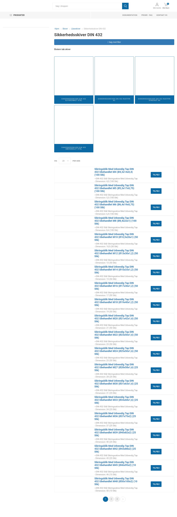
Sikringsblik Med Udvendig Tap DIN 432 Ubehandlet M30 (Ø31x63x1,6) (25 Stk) (116, 383)
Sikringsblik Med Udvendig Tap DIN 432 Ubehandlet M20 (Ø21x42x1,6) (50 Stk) (116, 318)
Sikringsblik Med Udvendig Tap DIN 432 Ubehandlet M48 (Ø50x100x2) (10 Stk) (115, 481)
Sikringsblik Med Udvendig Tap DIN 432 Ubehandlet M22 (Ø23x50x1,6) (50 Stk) (116, 334)
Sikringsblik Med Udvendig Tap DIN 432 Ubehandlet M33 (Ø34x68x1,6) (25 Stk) (116, 400)
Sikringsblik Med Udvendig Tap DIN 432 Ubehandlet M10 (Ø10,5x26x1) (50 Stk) (116, 237)
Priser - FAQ (146, 15)
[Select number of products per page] (65, 161)
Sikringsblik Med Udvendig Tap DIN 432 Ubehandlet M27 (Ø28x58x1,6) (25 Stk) (116, 367)
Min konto (157, 8)
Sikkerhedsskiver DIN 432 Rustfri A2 (114, 99)
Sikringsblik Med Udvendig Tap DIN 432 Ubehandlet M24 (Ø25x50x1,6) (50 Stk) (116, 351)
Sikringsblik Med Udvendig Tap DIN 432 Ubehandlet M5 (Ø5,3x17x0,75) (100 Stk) (114, 188)
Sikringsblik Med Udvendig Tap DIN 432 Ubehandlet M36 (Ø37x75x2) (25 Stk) (115, 416)
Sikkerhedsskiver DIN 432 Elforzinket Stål (74, 99)
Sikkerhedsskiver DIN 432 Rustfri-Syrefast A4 (154, 99)
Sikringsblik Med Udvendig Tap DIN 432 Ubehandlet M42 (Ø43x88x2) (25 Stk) (115, 448)
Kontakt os (162, 15)
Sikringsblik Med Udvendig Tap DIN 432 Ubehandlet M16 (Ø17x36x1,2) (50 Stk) (116, 286)
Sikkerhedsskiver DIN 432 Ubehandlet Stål (74, 148)
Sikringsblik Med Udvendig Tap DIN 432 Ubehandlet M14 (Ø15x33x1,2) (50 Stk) (116, 269)
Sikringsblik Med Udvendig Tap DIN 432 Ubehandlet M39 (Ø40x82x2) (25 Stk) (115, 432)
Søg (125, 6)
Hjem (57, 29)
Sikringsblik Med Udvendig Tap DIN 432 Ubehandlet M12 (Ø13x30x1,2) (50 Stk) (116, 253)
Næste (123, 499)
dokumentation (129, 15)
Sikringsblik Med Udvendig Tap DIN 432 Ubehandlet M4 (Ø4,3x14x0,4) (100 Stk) (114, 172)
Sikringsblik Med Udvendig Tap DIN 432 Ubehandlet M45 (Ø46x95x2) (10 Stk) (115, 465)
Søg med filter (114, 42)
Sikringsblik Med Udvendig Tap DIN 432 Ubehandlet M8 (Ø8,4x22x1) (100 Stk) (115, 220)
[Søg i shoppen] (87, 6)
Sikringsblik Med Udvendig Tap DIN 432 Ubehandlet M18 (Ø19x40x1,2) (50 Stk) (116, 302)
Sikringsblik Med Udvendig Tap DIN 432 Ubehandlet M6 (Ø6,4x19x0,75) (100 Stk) (114, 204)
